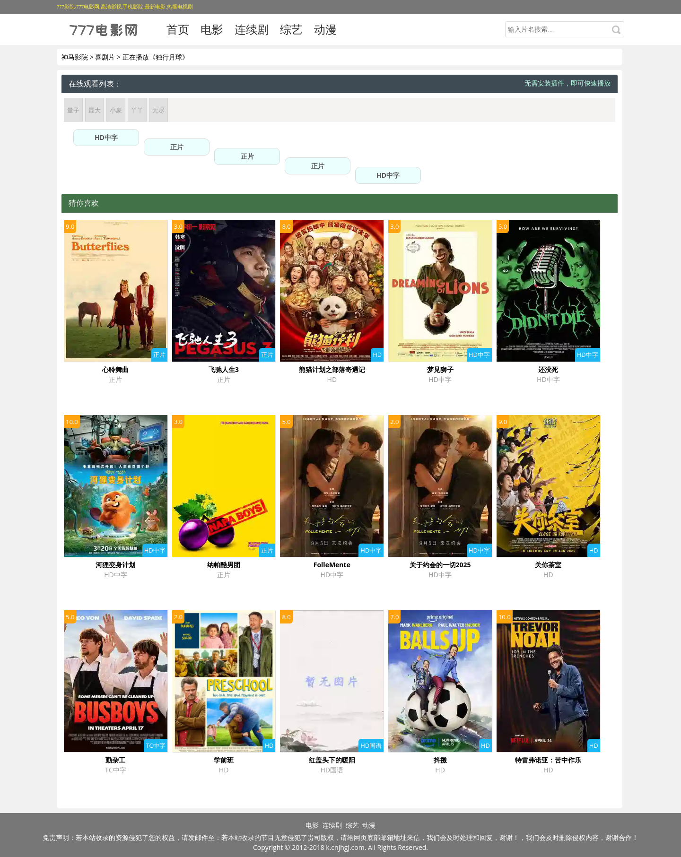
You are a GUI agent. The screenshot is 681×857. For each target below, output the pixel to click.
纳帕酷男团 (223, 564)
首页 (177, 29)
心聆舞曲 (115, 369)
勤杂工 (115, 759)
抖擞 (440, 759)
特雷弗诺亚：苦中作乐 (548, 759)
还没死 (548, 369)
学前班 (224, 759)
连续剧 (252, 29)
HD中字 (106, 137)
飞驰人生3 (224, 369)
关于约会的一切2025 (440, 564)
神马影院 (74, 56)
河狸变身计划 (115, 564)
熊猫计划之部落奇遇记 (332, 369)
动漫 (325, 29)
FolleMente (332, 564)
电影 (212, 29)
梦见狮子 (440, 369)
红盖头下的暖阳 (332, 759)
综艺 (291, 29)
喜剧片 (105, 56)
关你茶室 (548, 564)
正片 (176, 146)
